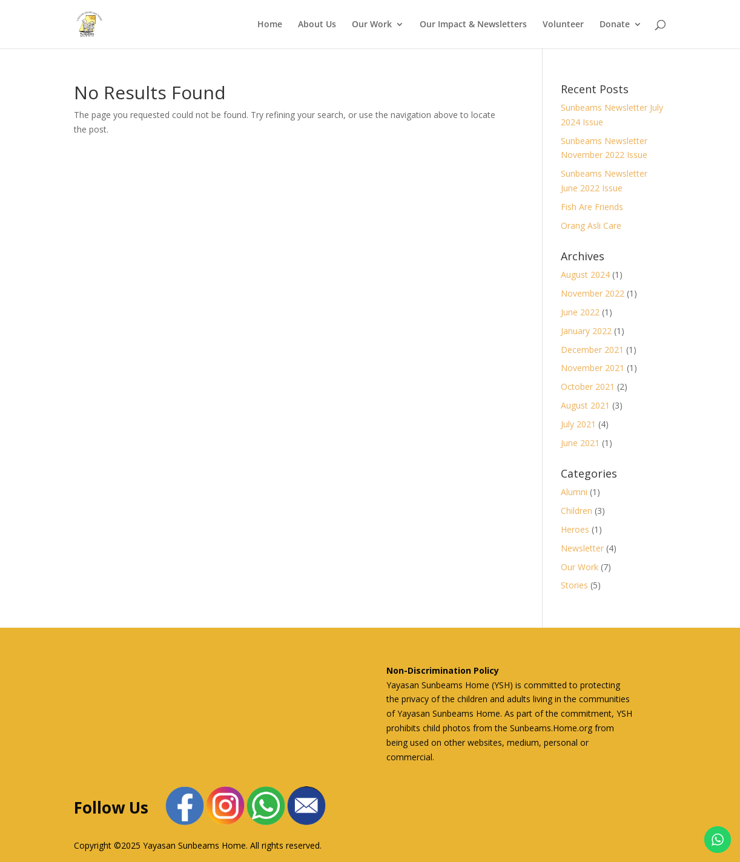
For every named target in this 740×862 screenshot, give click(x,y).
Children (576, 510)
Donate (615, 25)
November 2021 (592, 367)
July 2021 (578, 424)
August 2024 (585, 274)
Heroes (575, 529)
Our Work (372, 25)
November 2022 (592, 293)
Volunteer (563, 25)
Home (269, 25)
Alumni (574, 492)
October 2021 (588, 386)
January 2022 (586, 331)
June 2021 (580, 443)
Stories (574, 585)
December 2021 (592, 349)
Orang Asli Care (591, 225)
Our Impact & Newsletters (473, 25)
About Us (317, 25)
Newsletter (582, 548)
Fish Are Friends (592, 206)
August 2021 (585, 405)
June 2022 (580, 312)
